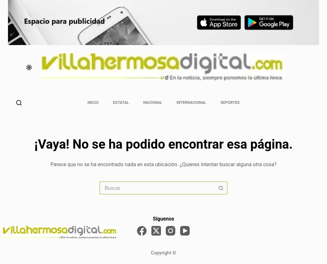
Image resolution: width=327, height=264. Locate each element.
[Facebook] (142, 231)
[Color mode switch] (29, 67)
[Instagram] (170, 231)
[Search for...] (157, 188)
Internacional (191, 102)
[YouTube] (185, 231)
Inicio (93, 102)
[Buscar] (19, 102)
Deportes (230, 102)
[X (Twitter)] (156, 231)
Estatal (121, 102)
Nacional (152, 102)
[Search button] (221, 188)
